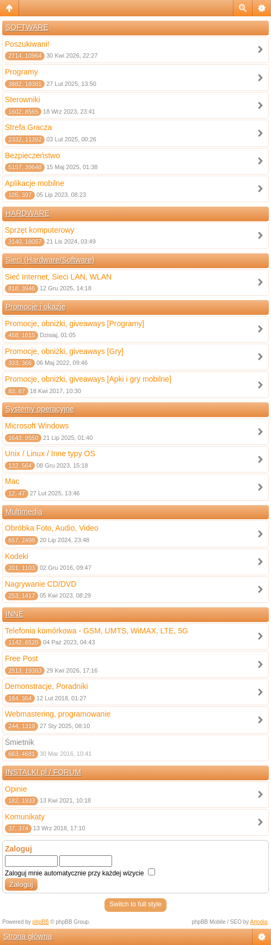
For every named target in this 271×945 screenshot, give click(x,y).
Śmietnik (19, 742)
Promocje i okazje (35, 306)
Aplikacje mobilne (34, 183)
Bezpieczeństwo (32, 155)
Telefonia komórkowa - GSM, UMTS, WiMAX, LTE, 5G (96, 630)
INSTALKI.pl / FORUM (43, 772)
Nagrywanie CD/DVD (40, 584)
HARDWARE (27, 213)
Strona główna (27, 936)
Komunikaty (25, 816)
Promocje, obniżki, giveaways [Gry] (64, 351)
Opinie (16, 789)
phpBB (41, 922)
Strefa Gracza (28, 127)
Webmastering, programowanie (57, 714)
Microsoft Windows (37, 425)
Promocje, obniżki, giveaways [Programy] (74, 323)
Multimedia (23, 511)
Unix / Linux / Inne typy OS (50, 453)
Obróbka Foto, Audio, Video (51, 528)
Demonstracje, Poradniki (46, 686)
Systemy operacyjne (39, 409)
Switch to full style (135, 904)
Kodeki (16, 556)
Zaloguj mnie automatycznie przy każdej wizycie (80, 873)
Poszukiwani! (27, 44)
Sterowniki (22, 99)
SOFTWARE (26, 27)
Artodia (259, 922)
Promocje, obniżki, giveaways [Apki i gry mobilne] (88, 379)
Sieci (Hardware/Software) (49, 260)
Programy (21, 71)
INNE (14, 614)
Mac (12, 481)
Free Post (21, 658)
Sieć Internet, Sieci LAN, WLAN (58, 276)
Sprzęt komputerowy (40, 230)
